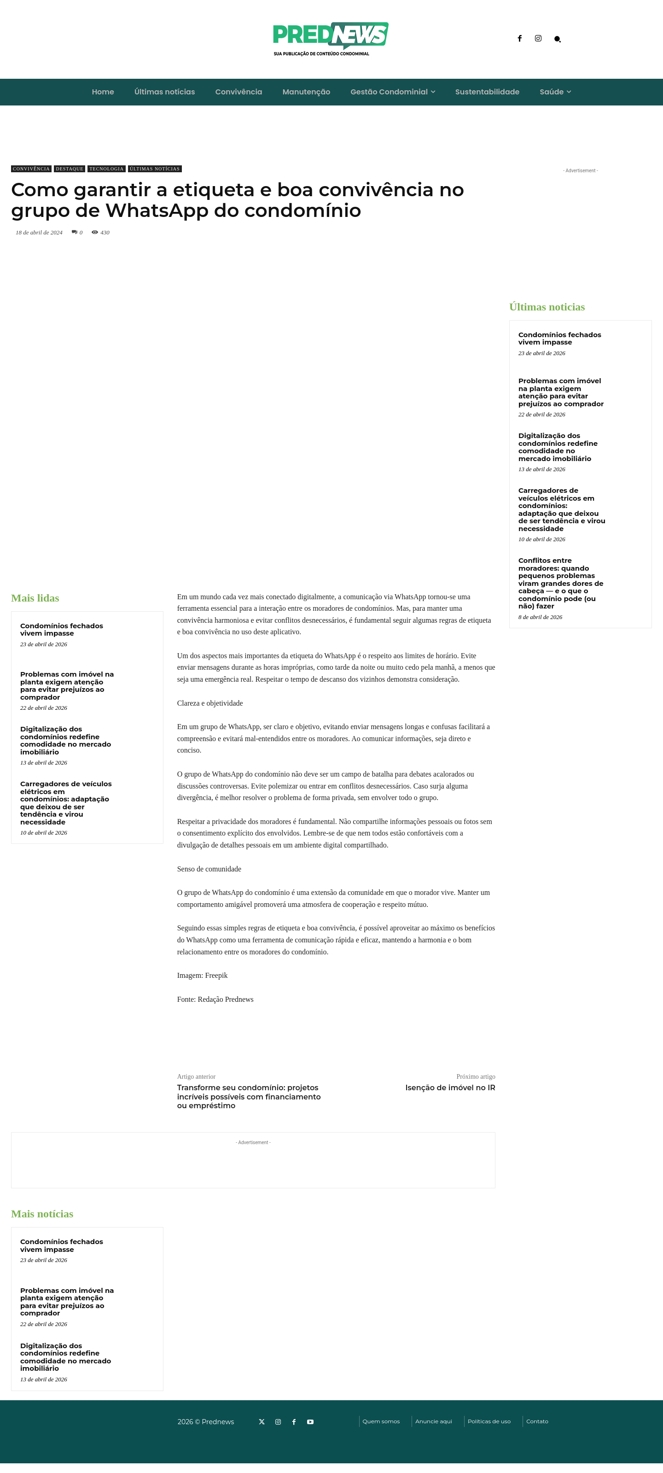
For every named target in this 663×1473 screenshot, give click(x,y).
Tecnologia (106, 168)
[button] (557, 39)
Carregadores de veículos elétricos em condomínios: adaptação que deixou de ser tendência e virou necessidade (66, 802)
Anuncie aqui (433, 1421)
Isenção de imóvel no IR (450, 1087)
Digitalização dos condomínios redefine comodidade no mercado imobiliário (65, 740)
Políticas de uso (489, 1421)
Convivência (31, 168)
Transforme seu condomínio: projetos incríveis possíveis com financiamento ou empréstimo (249, 1096)
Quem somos (381, 1421)
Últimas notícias (155, 168)
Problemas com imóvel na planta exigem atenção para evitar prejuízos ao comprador (67, 685)
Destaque (69, 168)
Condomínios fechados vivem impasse (61, 629)
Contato (537, 1421)
